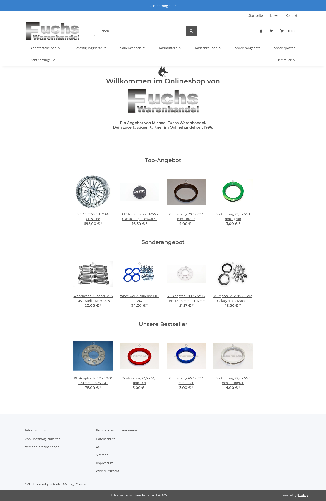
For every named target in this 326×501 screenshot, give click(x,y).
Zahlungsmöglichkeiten (42, 439)
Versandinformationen (42, 447)
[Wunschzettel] (271, 31)
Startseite (255, 15)
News (274, 15)
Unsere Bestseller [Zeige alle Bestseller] (163, 324)
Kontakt (291, 15)
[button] (261, 31)
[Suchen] (140, 31)
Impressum (104, 463)
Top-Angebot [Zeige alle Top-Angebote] (163, 160)
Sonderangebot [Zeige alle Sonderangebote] (163, 242)
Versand (81, 484)
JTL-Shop (302, 495)
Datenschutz (105, 439)
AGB (99, 447)
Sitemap (102, 455)
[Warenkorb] (288, 31)
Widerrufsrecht (107, 471)
